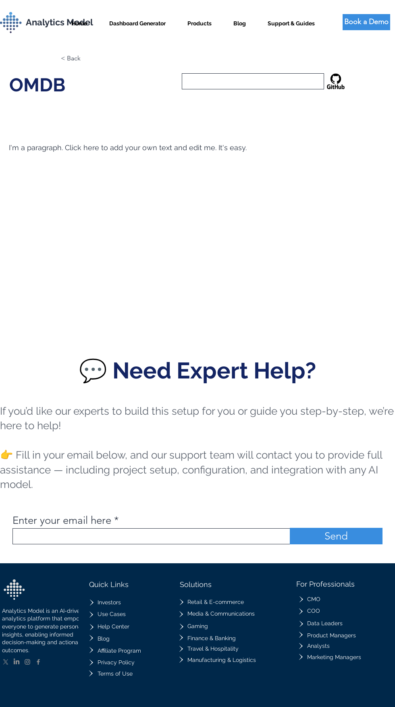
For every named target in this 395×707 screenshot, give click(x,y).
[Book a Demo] (366, 22)
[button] (199, 20)
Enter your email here (61, 520)
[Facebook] (38, 662)
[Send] (336, 536)
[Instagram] (27, 662)
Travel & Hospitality (213, 648)
